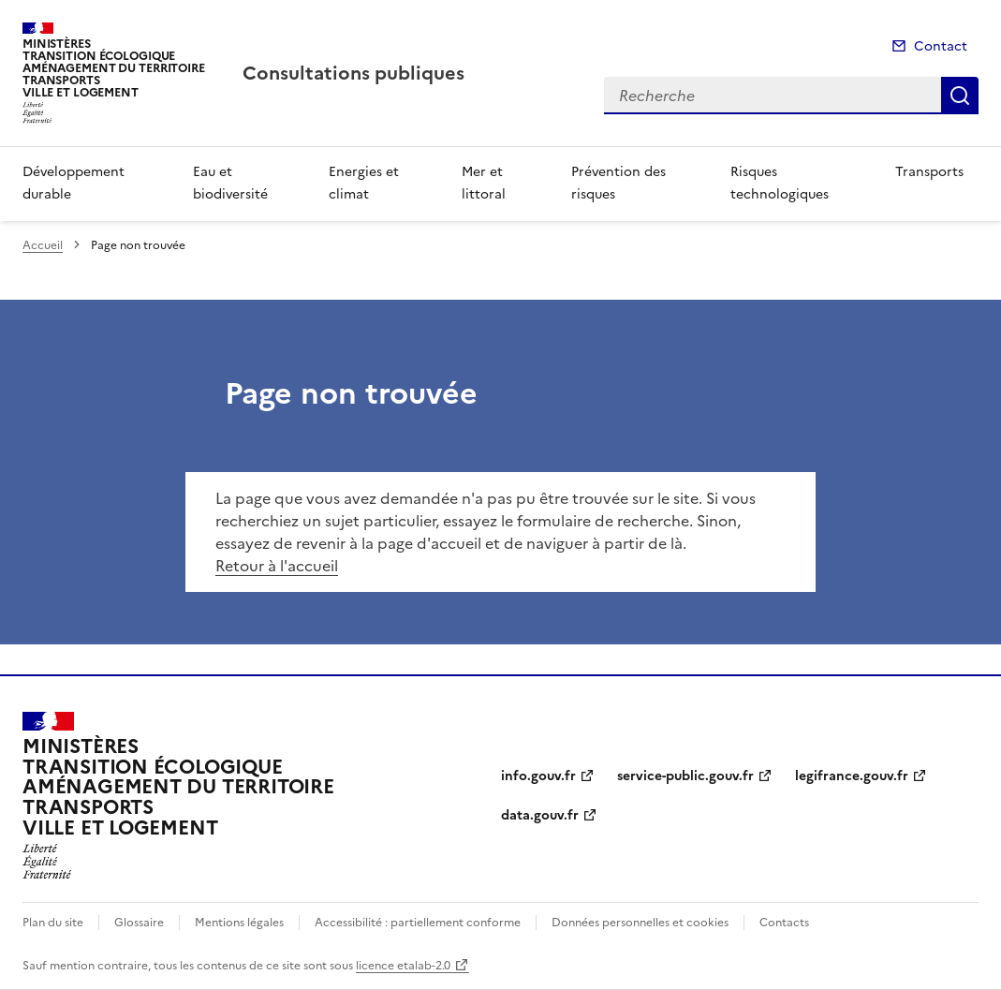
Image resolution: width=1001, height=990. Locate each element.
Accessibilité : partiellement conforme (418, 922)
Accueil (42, 245)
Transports (929, 172)
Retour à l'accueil (276, 565)
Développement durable (73, 183)
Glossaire (139, 922)
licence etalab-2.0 (403, 965)
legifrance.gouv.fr (851, 776)
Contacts (784, 922)
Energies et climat (364, 183)
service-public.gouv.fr (685, 776)
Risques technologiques (779, 183)
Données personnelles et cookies (640, 922)
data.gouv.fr (540, 815)
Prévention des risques (618, 183)
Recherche (960, 95)
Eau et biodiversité (230, 183)
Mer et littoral (484, 183)
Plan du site (52, 922)
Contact (940, 46)
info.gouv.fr (538, 776)
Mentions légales (239, 922)
